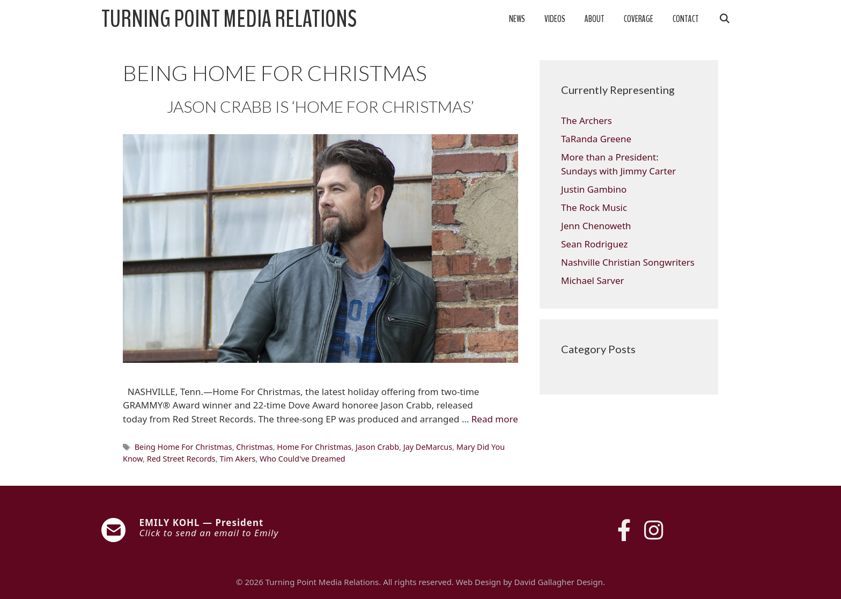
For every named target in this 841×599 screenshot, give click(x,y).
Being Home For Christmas (183, 447)
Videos (554, 19)
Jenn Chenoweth (596, 226)
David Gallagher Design (558, 581)
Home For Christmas (314, 447)
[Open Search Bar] (724, 19)
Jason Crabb (377, 447)
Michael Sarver (592, 280)
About (594, 19)
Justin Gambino (593, 189)
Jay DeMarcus (427, 447)
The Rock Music (594, 207)
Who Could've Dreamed (302, 459)
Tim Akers (237, 459)
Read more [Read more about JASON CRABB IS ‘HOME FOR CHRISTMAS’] (494, 419)
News (517, 19)
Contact (686, 19)
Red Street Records (181, 459)
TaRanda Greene (596, 139)
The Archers (586, 120)
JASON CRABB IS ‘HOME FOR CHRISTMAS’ (320, 106)
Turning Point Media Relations (229, 19)
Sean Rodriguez (594, 244)
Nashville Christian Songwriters (628, 262)
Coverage (638, 19)
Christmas (254, 447)
